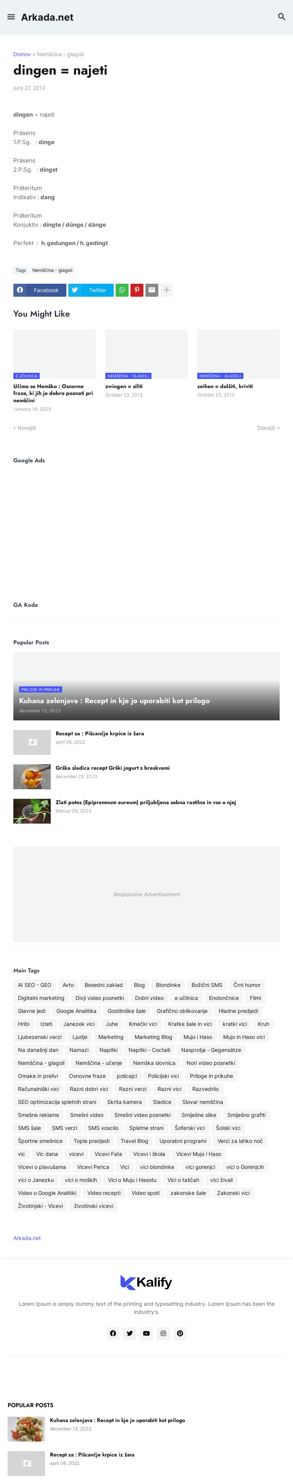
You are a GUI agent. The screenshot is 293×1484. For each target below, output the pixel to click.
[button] (10, 17)
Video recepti (104, 1193)
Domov (22, 54)
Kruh (263, 1024)
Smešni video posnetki (142, 1115)
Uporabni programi (182, 1141)
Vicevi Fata (108, 1154)
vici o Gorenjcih (245, 1167)
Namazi (79, 1050)
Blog (139, 985)
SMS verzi (64, 1128)
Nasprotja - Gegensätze (211, 1050)
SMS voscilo (103, 1128)
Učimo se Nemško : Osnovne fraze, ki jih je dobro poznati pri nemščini (53, 393)
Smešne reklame (38, 1115)
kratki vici (235, 1024)
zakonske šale (188, 1193)
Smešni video (86, 1115)
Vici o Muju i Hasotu (132, 1180)
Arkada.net (47, 17)
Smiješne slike (199, 1115)
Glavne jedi (31, 1011)
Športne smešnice (40, 1141)
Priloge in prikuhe (211, 1076)
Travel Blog (134, 1141)
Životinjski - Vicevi (40, 1206)
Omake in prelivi (38, 1076)
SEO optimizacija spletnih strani (57, 1102)
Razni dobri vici (89, 1089)
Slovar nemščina (202, 1102)
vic (21, 1154)
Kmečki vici (143, 1024)
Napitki (109, 1050)
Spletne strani (146, 1128)
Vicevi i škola (149, 1154)
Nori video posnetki (211, 1063)
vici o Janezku (36, 1180)
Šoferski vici (190, 1128)
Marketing (111, 1037)
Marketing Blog (153, 1037)
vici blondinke (157, 1167)
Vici (124, 1167)
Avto (68, 985)
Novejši (27, 427)
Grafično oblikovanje (182, 1011)
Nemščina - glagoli (60, 54)
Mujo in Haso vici (244, 1037)
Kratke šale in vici (190, 1024)
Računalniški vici (38, 1089)
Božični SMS (207, 985)
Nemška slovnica (154, 1063)
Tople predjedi (91, 1141)
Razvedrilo (205, 1089)
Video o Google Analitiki (47, 1193)
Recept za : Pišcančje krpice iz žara (100, 733)
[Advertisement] (146, 523)
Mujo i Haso (198, 1037)
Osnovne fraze (87, 1076)
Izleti (46, 1024)
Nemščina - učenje (99, 1063)
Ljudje (79, 1037)
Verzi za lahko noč (240, 1141)
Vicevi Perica (93, 1167)
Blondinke (168, 985)
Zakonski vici (233, 1193)
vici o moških (81, 1180)
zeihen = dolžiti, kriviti (225, 386)
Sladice (162, 1102)
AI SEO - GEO (35, 985)
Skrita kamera (124, 1102)
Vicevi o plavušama (42, 1167)
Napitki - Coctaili (149, 1050)
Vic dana (47, 1154)
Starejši (266, 427)
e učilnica (186, 998)
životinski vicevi (93, 1206)
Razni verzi (132, 1089)
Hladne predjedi (238, 1011)
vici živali (221, 1180)
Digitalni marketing (41, 998)
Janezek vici (79, 1024)
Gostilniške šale (127, 1011)
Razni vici (169, 1089)
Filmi (255, 998)
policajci (127, 1076)
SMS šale (29, 1128)
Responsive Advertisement (146, 894)
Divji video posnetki (100, 998)
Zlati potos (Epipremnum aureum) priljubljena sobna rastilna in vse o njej (146, 802)
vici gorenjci (200, 1167)
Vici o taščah (183, 1180)
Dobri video (149, 998)
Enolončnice (224, 998)
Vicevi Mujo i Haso (198, 1154)
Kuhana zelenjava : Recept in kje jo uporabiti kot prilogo (117, 1420)
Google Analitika (76, 1011)
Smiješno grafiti (246, 1115)
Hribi (23, 1024)
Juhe (112, 1024)
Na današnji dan (38, 1050)
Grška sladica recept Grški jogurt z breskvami (113, 767)
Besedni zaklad (104, 985)
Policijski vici (163, 1076)
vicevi (76, 1154)
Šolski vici (228, 1128)
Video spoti (145, 1193)
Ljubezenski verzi (39, 1037)
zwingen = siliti (124, 386)
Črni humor (247, 985)
